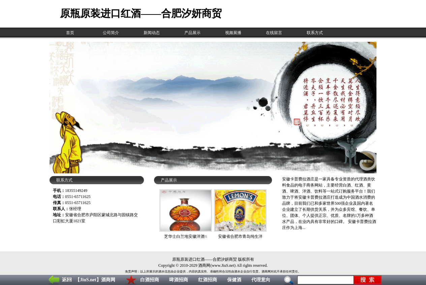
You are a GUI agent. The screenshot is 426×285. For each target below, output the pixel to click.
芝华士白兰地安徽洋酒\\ (185, 236)
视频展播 (233, 32)
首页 (70, 32)
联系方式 (315, 32)
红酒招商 (207, 279)
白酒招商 (149, 279)
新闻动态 (152, 32)
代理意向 (260, 279)
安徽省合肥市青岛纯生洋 (240, 236)
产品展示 (192, 32)
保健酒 (234, 279)
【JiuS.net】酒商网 (95, 279)
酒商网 (204, 265)
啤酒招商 (178, 279)
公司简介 (111, 32)
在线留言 (274, 32)
